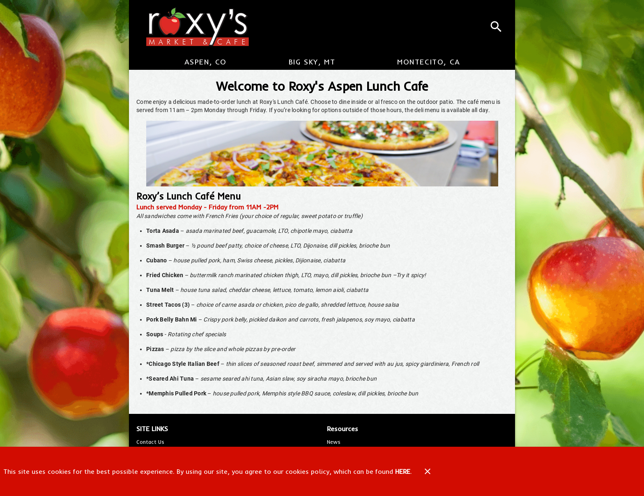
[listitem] (150, 442)
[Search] (496, 27)
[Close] (427, 471)
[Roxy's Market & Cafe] (194, 26)
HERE (402, 471)
